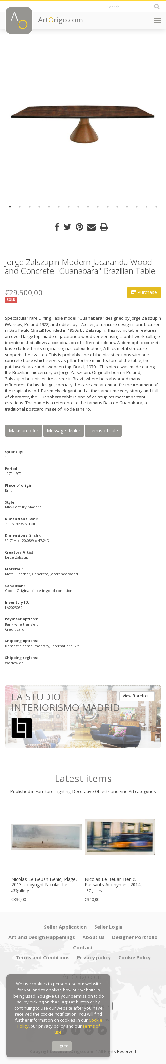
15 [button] (146, 206)
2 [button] (20, 206)
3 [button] (29, 206)
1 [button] (10, 206)
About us (94, 937)
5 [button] (49, 206)
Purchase (144, 292)
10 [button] (98, 206)
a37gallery (20, 890)
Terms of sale (103, 430)
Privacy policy (94, 957)
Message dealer (63, 430)
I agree (62, 1046)
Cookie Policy (134, 957)
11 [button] (107, 206)
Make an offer (23, 430)
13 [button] (127, 206)
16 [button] (156, 206)
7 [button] (68, 206)
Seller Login (108, 926)
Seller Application (65, 926)
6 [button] (59, 206)
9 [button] (88, 206)
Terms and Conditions (43, 957)
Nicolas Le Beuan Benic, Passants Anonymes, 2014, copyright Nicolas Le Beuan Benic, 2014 (114, 882)
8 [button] (78, 206)
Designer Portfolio (135, 937)
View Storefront (137, 696)
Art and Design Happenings (41, 937)
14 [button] (137, 206)
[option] (83, 120)
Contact (83, 947)
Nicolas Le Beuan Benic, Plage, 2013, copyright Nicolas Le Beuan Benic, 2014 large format (45, 882)
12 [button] (117, 206)
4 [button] (39, 206)
